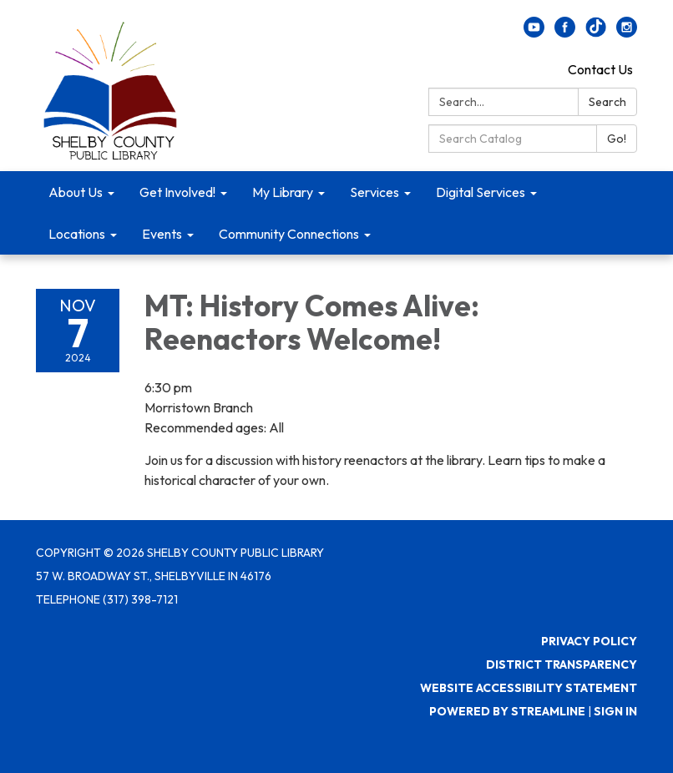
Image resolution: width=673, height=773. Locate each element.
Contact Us (600, 69)
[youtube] (534, 32)
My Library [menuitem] (282, 192)
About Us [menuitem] (75, 192)
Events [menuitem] (162, 233)
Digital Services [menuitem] (480, 192)
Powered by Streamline (507, 711)
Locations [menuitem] (76, 233)
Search (607, 101)
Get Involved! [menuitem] (177, 192)
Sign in (615, 711)
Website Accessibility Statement (528, 687)
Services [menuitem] (374, 192)
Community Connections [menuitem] (289, 233)
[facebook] (564, 32)
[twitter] (595, 32)
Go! (616, 138)
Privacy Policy (589, 641)
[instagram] (626, 32)
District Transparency (561, 664)
